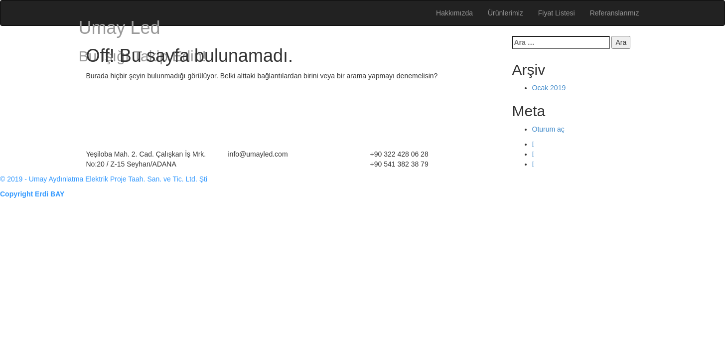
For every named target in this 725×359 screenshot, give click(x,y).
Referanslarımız (614, 13)
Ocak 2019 (549, 88)
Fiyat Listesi (556, 13)
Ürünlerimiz (505, 13)
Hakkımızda (454, 13)
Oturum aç (548, 129)
